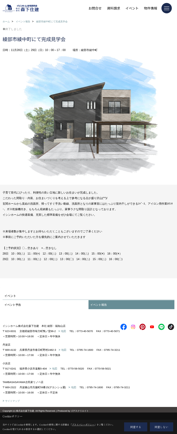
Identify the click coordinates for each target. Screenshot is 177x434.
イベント (132, 8)
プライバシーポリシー (83, 424)
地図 (63, 331)
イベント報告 (98, 305)
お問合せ (95, 8)
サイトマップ (12, 406)
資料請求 (113, 8)
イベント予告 (12, 305)
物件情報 (150, 8)
